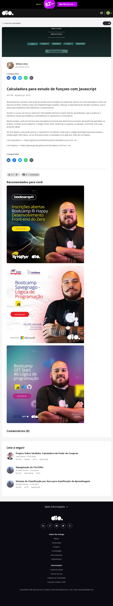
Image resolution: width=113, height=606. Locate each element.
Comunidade (56, 551)
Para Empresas (56, 555)
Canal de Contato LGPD (56, 582)
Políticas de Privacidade (57, 578)
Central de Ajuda (56, 570)
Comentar (34, 174)
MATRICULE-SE (67, 4)
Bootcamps (56, 543)
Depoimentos (56, 559)
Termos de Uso (56, 574)
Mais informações (56, 506)
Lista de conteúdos (11, 23)
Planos (56, 538)
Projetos (56, 547)
